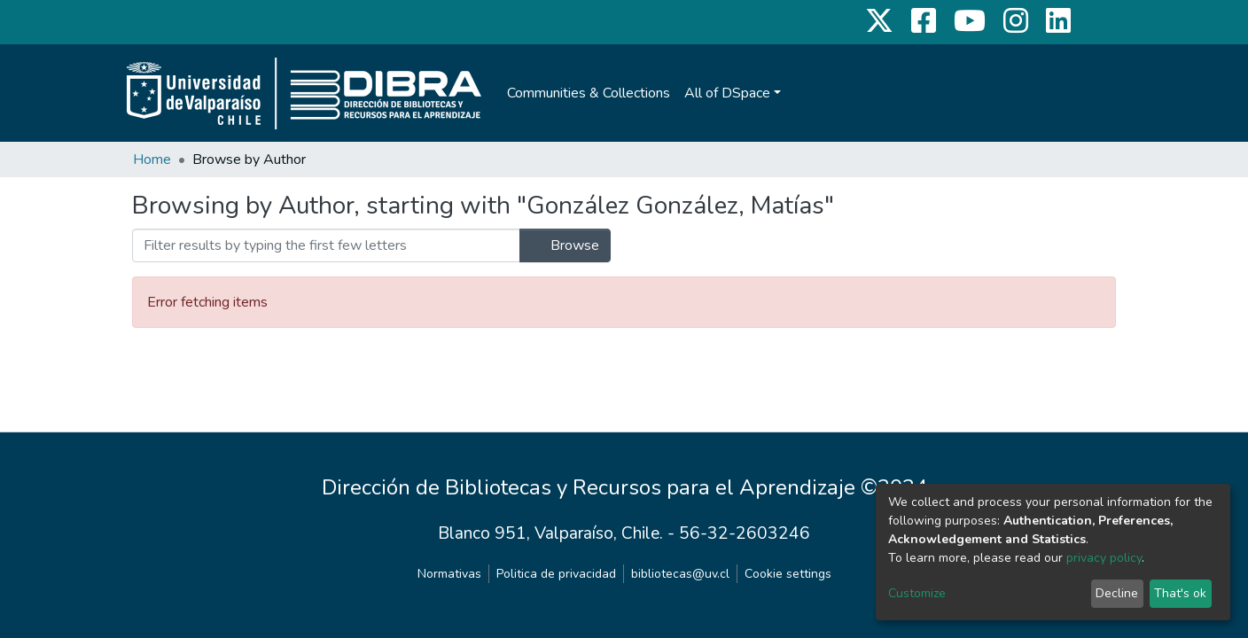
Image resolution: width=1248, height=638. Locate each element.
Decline (1117, 593)
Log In (1084, 93)
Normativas (449, 573)
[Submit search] (1049, 93)
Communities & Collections (588, 93)
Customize (917, 593)
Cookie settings (788, 573)
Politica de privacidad (556, 573)
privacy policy (1104, 557)
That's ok (1180, 593)
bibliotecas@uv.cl (680, 573)
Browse (565, 245)
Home (152, 159)
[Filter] (326, 245)
